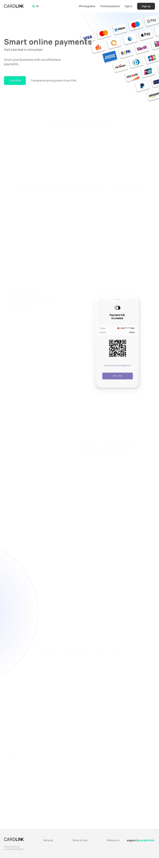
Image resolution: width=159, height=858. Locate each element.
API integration (87, 6)
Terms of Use (80, 840)
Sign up (146, 6)
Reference (113, 840)
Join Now (15, 80)
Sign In (128, 6)
